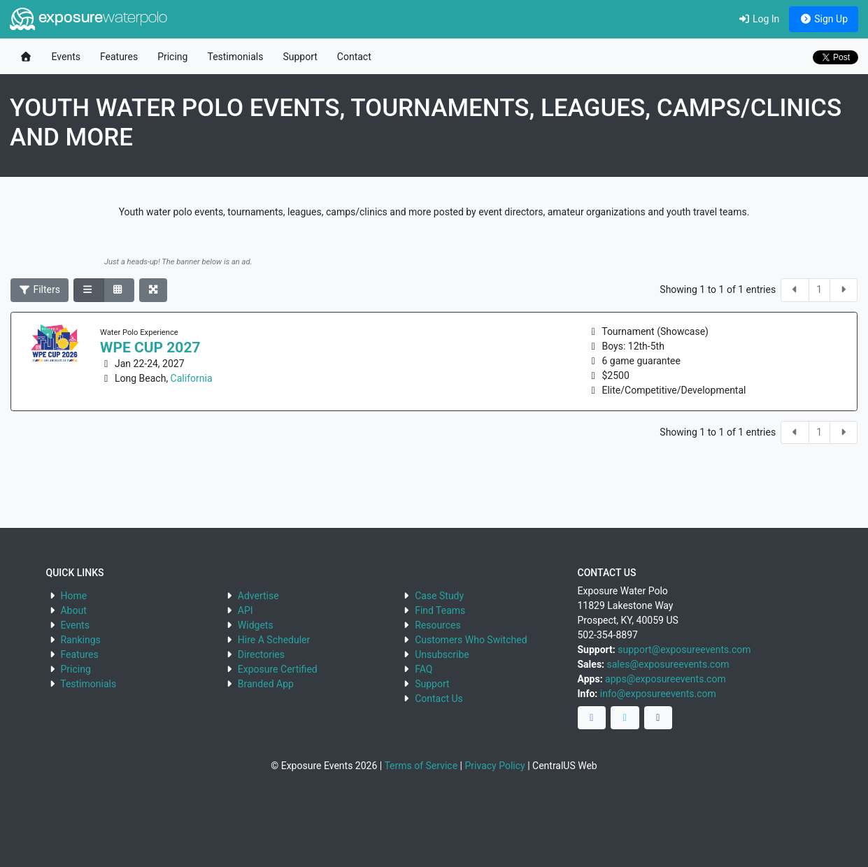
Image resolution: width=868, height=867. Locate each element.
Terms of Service (420, 765)
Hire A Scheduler (274, 639)
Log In (758, 18)
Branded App (266, 683)
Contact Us (439, 698)
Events (66, 56)
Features (119, 56)
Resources (438, 625)
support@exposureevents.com (684, 649)
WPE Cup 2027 (150, 347)
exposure (88, 19)
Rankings (80, 639)
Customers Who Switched (471, 639)
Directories (261, 654)
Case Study (439, 595)
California (192, 378)
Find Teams (440, 610)
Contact (354, 56)
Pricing (172, 56)
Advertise (258, 595)
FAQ (423, 669)
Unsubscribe (442, 654)
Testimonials (235, 56)
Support (300, 56)
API (245, 610)
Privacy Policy (494, 765)
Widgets (255, 625)
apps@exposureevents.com (665, 679)
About (73, 610)
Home (73, 595)
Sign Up (823, 18)
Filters (40, 289)
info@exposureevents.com (658, 693)
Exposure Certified (278, 669)
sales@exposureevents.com (668, 664)
